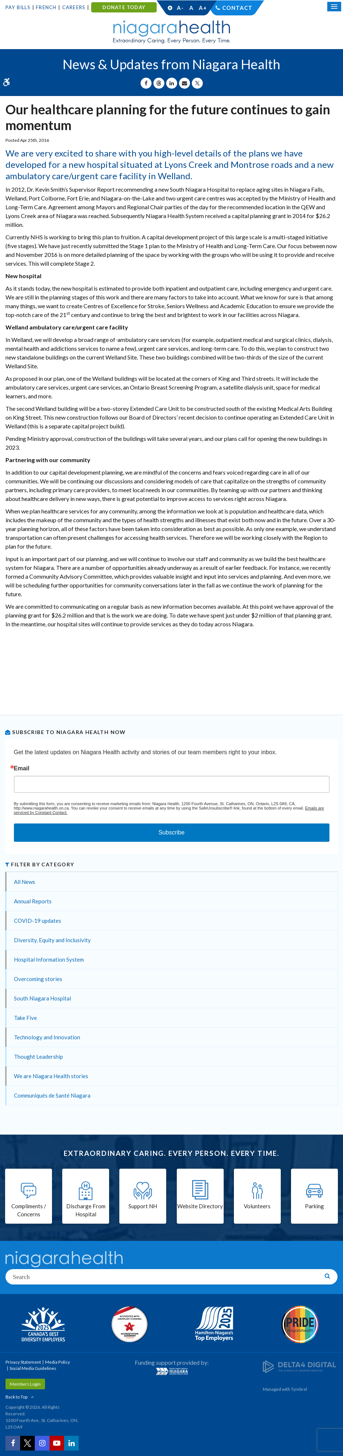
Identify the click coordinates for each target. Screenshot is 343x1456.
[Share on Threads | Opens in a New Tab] (158, 83)
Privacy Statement (23, 1362)
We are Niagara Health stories (51, 1076)
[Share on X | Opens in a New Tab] (197, 83)
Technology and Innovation (47, 1037)
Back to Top (16, 1397)
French (46, 7)
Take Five (25, 1017)
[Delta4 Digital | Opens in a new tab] (299, 1366)
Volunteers (257, 1206)
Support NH (142, 1206)
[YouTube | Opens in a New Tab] (56, 1443)
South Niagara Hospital (42, 998)
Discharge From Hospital (85, 1210)
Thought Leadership (38, 1056)
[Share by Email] (184, 83)
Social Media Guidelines (33, 1368)
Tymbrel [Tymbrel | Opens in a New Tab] (299, 1389)
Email (22, 768)
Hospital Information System (49, 959)
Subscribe (171, 832)
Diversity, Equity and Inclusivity (52, 940)
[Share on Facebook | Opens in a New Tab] (146, 83)
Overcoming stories (38, 979)
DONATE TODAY (123, 7)
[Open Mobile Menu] (334, 6)
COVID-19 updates (37, 920)
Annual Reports (33, 901)
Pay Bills (17, 7)
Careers (73, 7)
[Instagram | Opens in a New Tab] (42, 1443)
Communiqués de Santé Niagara (52, 1095)
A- (180, 7)
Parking (314, 1206)
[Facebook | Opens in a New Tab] (12, 1443)
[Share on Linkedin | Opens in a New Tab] (171, 83)
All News (24, 881)
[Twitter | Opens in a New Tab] (27, 1443)
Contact (237, 7)
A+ (202, 7)
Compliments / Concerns (28, 1210)
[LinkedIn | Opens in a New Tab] (71, 1443)
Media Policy (57, 1362)
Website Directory (200, 1206)
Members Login (25, 1384)
